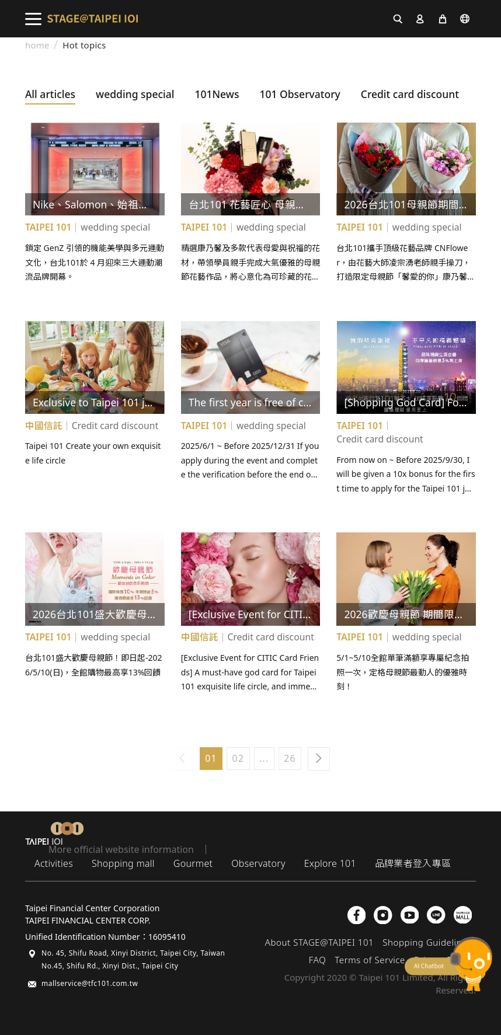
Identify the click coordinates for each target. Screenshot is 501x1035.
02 (238, 758)
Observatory (258, 863)
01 (211, 758)
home (37, 45)
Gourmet (193, 863)
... (264, 758)
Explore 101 (330, 863)
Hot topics (84, 45)
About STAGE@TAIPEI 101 (319, 942)
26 (290, 758)
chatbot (448, 964)
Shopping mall (123, 863)
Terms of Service (370, 960)
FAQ (317, 960)
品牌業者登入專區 (413, 863)
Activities (53, 863)
